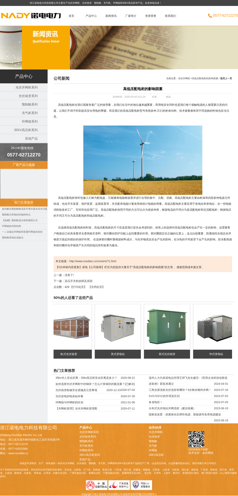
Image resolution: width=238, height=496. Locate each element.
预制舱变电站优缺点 (12, 237)
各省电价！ (156, 402)
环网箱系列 (30, 121)
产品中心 (91, 15)
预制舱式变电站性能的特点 (16, 214)
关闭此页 (96, 286)
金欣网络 (207, 452)
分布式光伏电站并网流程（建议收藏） (172, 408)
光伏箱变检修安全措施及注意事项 (76, 390)
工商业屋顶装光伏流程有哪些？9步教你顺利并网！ (180, 389)
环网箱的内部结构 (11, 226)
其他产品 (31, 138)
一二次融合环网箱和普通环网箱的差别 (22, 231)
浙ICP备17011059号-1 (144, 494)
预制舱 (153, 441)
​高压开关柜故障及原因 (78, 281)
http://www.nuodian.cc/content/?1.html (92, 261)
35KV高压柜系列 (26, 130)
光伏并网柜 (34, 19)
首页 (71, 15)
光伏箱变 (154, 436)
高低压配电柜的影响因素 (205, 78)
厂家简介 (130, 15)
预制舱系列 (30, 104)
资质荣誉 (150, 15)
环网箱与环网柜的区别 (69, 402)
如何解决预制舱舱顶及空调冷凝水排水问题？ (26, 209)
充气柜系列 (30, 113)
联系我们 (170, 15)
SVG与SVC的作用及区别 (164, 396)
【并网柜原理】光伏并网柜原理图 (76, 408)
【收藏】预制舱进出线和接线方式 (20, 220)
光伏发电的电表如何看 (69, 396)
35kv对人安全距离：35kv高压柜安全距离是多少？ (86, 377)
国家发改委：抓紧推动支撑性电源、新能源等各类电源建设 (185, 414)
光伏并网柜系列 (26, 87)
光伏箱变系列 (28, 96)
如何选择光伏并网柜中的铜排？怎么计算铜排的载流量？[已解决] (95, 384)
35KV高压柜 (156, 454)
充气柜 (153, 445)
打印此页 (78, 286)
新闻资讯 (111, 15)
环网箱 (153, 450)
